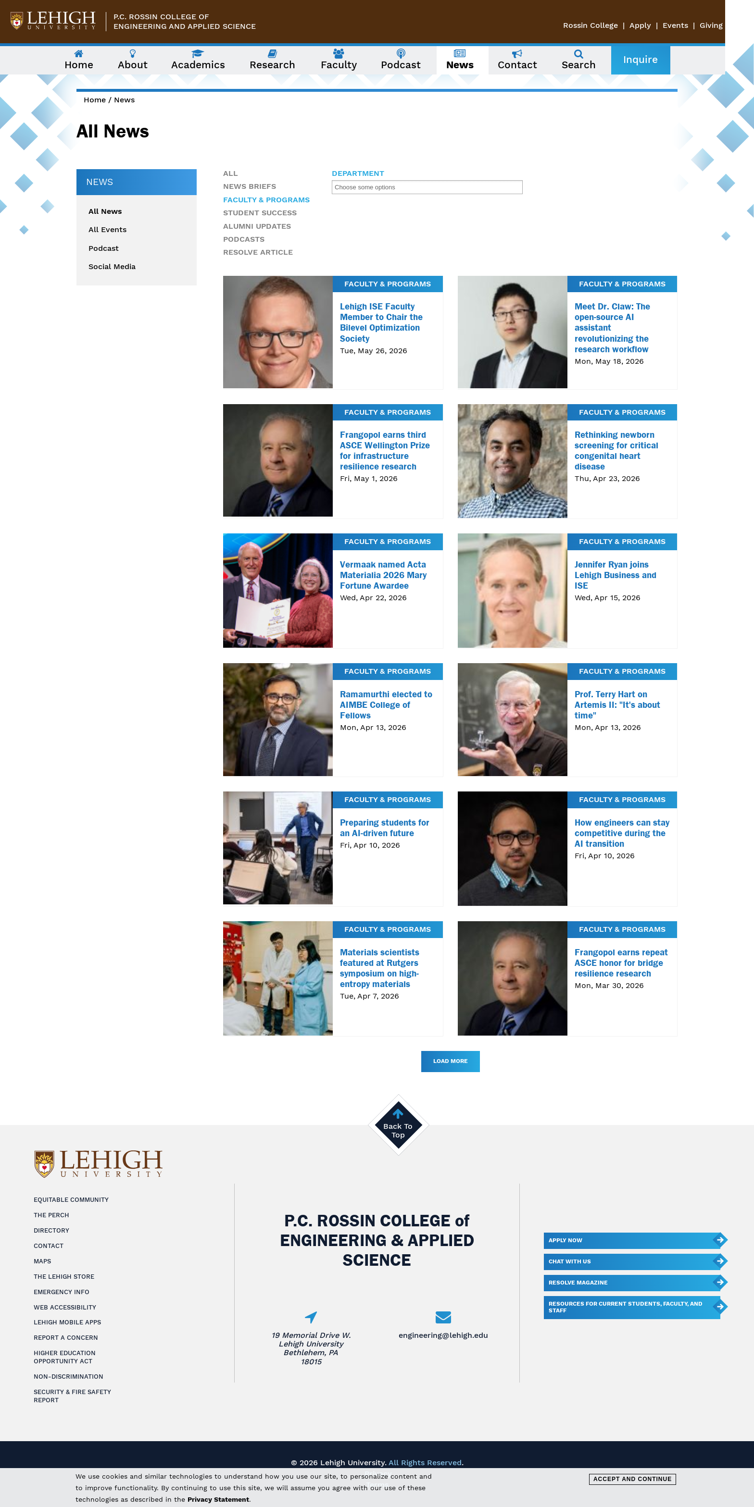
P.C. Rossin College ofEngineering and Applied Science (184, 21)
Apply (669, 25)
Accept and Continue (632, 1479)
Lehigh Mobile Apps (67, 1322)
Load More (450, 1061)
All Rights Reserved (425, 1462)
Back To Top (398, 1130)
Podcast (103, 248)
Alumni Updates (257, 226)
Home (95, 99)
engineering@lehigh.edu (443, 1335)
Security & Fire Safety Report (72, 1396)
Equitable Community (71, 1199)
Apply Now (565, 1240)
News (124, 99)
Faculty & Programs (266, 199)
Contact (48, 1245)
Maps (42, 1261)
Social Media (112, 266)
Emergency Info (61, 1292)
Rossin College (619, 25)
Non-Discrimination (68, 1376)
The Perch (51, 1215)
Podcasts (243, 239)
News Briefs (249, 186)
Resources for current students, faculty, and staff (626, 1307)
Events (704, 25)
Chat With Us (570, 1261)
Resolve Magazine (578, 1282)
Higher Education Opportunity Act (65, 1357)
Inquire (655, 59)
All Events (107, 229)
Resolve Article (258, 252)
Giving (740, 25)
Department (358, 173)
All (230, 173)
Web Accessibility (65, 1307)
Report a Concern (66, 1337)
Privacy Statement (218, 1499)
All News (105, 211)
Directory (51, 1230)
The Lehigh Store (64, 1276)
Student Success (260, 212)
